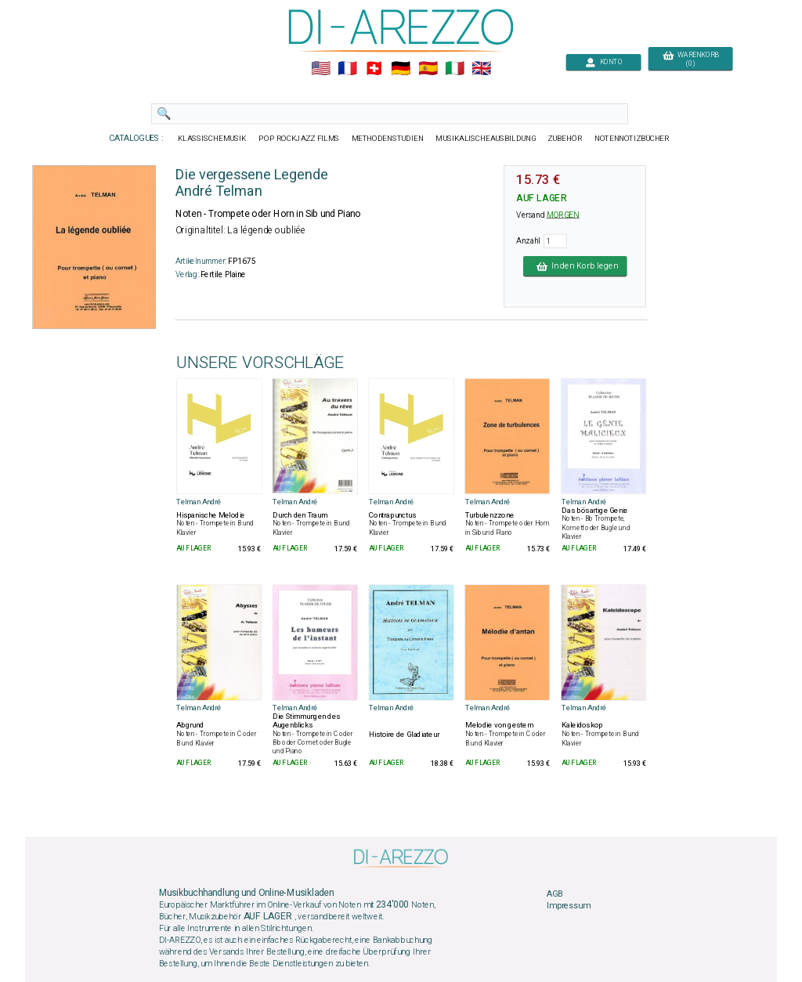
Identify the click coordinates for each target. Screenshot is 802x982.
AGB (554, 893)
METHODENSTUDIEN (388, 138)
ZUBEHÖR (565, 138)
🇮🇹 (454, 69)
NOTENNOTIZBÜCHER (632, 138)
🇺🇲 (321, 69)
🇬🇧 (481, 69)
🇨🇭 (374, 69)
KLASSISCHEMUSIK (212, 138)
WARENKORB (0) (690, 59)
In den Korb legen (575, 266)
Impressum (569, 906)
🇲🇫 (347, 69)
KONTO (604, 62)
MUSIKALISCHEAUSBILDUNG (485, 138)
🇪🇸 (428, 69)
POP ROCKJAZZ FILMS (299, 138)
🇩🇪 (400, 69)
